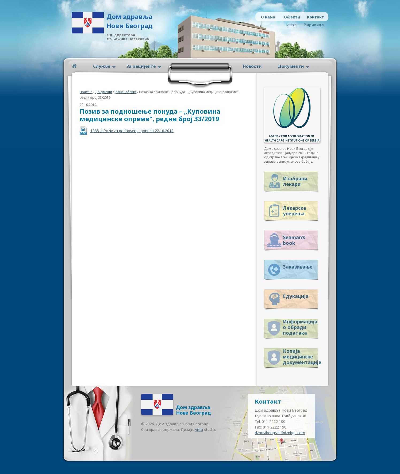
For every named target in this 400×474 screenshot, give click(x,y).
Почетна (86, 92)
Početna (74, 66)
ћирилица (313, 24)
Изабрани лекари (295, 181)
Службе (101, 66)
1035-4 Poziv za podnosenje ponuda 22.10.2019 (132, 130)
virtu (199, 429)
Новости (252, 66)
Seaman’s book (294, 240)
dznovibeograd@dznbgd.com (280, 432)
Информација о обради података (300, 326)
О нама (268, 17)
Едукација (296, 296)
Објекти (292, 17)
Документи (291, 66)
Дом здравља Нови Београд (129, 21)
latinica (292, 24)
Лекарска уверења (294, 211)
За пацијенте (141, 66)
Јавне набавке (125, 92)
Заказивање (298, 266)
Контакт (315, 17)
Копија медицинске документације (300, 355)
